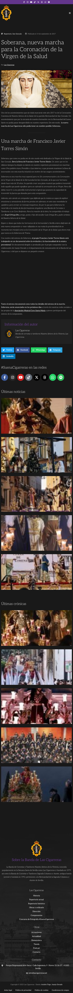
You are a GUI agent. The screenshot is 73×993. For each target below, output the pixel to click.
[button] (70, 13)
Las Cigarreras (9, 65)
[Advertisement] (36, 584)
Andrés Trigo (46, 985)
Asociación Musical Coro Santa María (30, 311)
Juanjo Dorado (57, 985)
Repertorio (8, 34)
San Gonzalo (17, 34)
